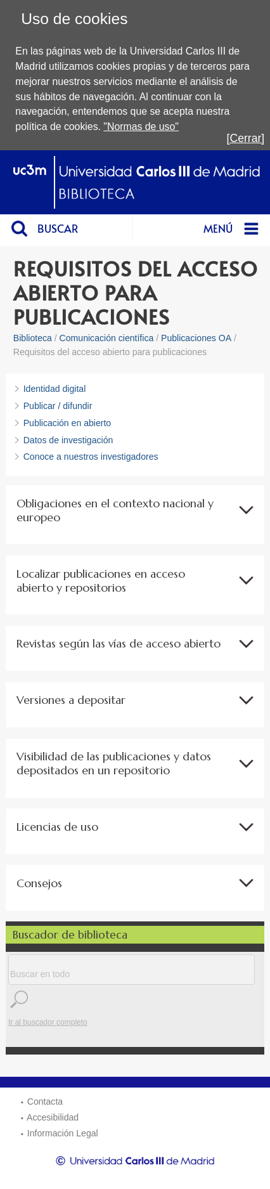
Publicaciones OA (196, 338)
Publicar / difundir (58, 406)
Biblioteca (32, 338)
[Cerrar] (246, 138)
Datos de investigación (68, 440)
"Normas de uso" (141, 126)
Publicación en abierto (67, 423)
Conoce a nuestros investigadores (90, 457)
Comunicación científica (107, 338)
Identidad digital (54, 389)
